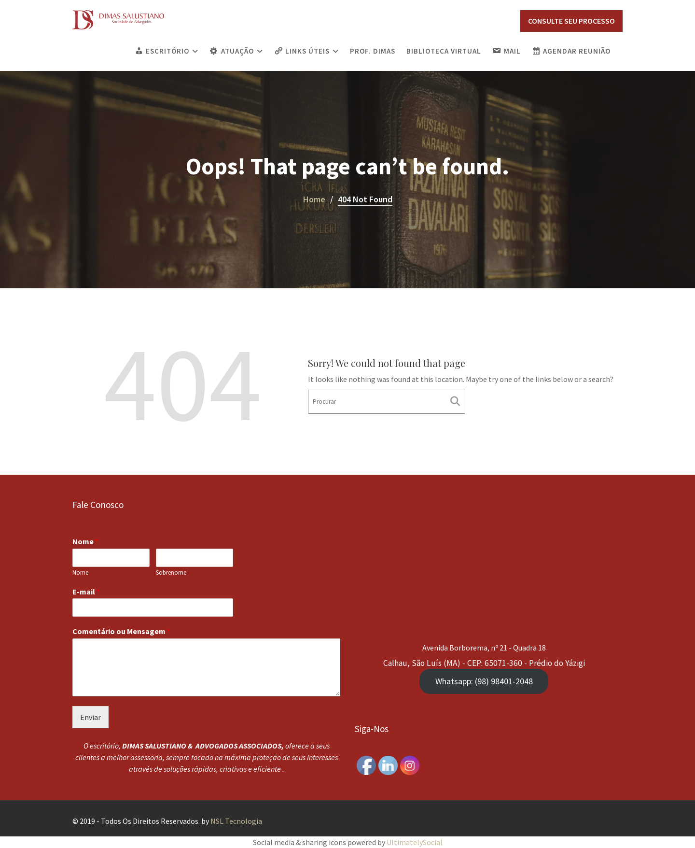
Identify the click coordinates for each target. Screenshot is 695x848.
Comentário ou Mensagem (122, 631)
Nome (87, 543)
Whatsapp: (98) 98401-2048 (484, 680)
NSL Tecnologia (236, 821)
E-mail (87, 592)
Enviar (92, 716)
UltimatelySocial (415, 842)
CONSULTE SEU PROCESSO (571, 21)
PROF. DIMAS (372, 51)
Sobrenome (172, 573)
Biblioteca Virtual (443, 51)
